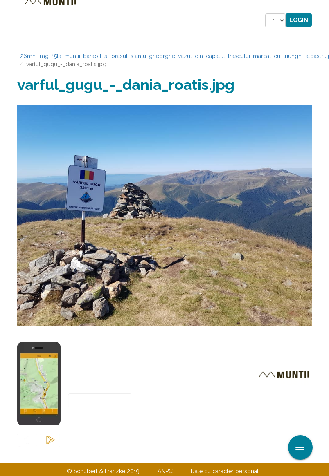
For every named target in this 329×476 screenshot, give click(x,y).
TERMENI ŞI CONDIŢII (213, 454)
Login (298, 20)
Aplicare (323, 7)
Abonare (95, 421)
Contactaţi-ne (101, 454)
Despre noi (152, 454)
